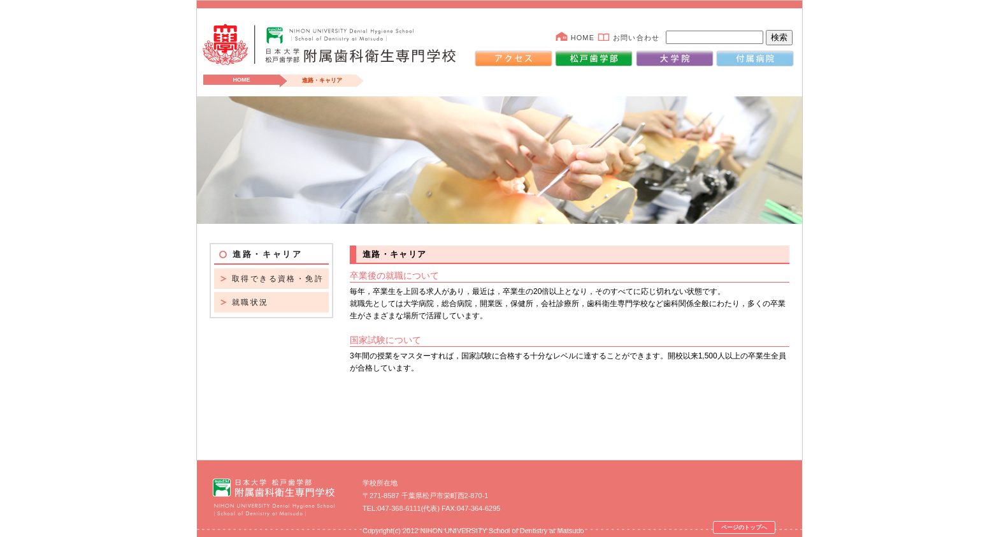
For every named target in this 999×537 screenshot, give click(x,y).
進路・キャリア (267, 254)
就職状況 (250, 302)
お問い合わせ (636, 37)
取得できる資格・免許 (278, 278)
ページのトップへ (744, 527)
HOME (582, 37)
